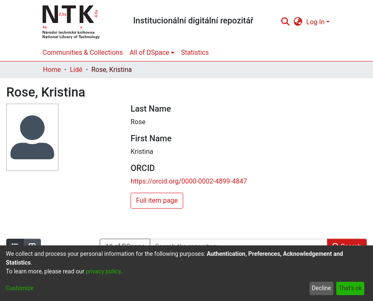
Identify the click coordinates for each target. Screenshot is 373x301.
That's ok (350, 288)
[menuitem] (298, 22)
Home (52, 70)
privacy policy (103, 271)
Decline (321, 288)
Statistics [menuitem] (195, 52)
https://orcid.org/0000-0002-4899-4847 (189, 181)
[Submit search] (285, 22)
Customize (19, 288)
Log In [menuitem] (315, 22)
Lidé (76, 70)
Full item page (157, 200)
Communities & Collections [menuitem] (83, 52)
